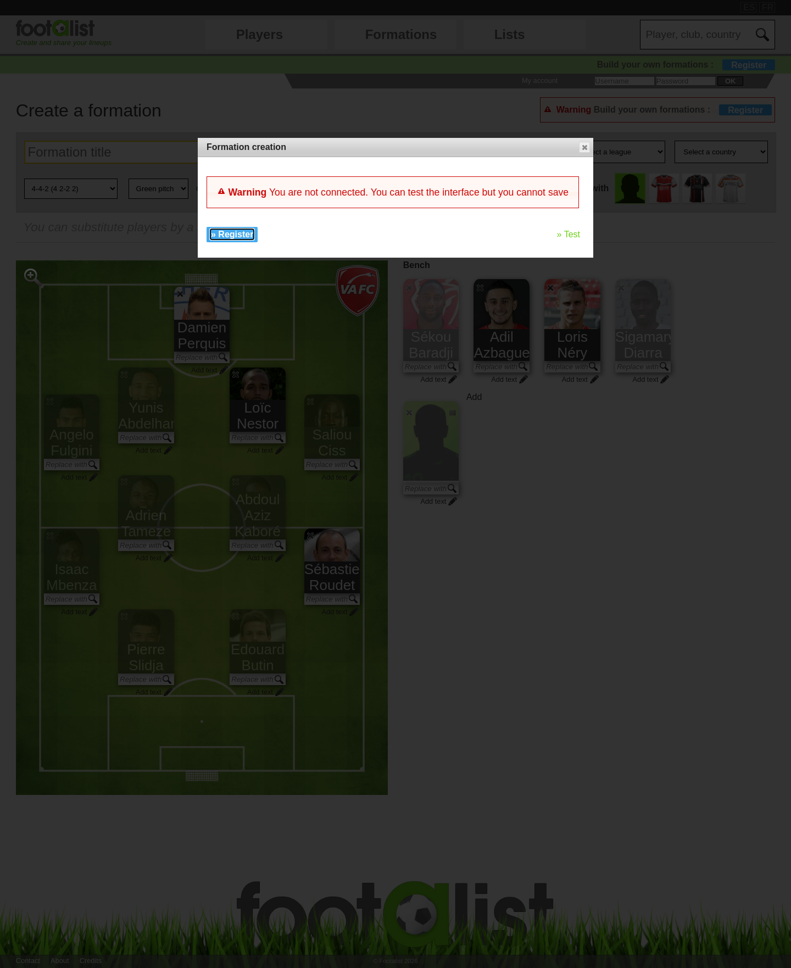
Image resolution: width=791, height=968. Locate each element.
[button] (584, 147)
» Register (232, 234)
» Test (568, 234)
